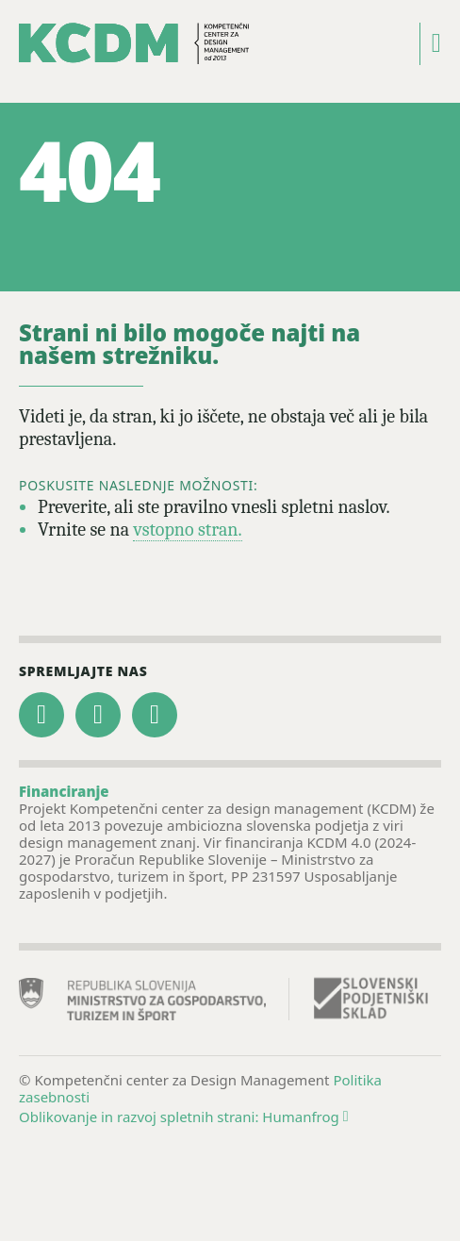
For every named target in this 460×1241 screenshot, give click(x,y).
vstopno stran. (187, 529)
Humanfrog (305, 1116)
